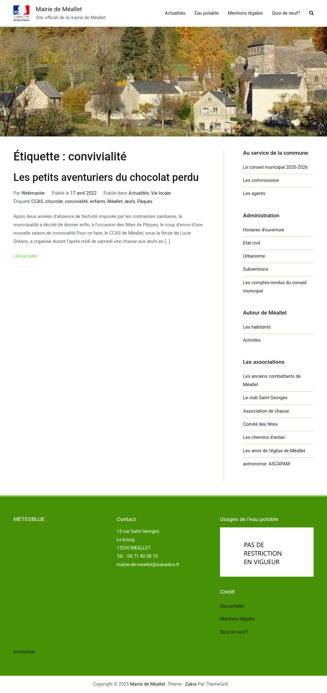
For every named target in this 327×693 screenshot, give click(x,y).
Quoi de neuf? (286, 13)
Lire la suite (25, 256)
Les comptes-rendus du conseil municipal (275, 287)
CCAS (37, 201)
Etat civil (251, 243)
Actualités (175, 13)
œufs (130, 201)
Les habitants (256, 327)
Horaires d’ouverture (263, 230)
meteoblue (24, 652)
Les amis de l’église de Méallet (274, 451)
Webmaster (33, 193)
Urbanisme (254, 256)
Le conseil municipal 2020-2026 (275, 167)
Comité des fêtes (260, 424)
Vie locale (161, 193)
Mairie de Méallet (59, 9)
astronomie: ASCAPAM (266, 464)
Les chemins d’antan (264, 437)
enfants (97, 201)
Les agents (254, 193)
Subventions (255, 269)
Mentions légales (245, 13)
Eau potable (206, 13)
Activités (252, 340)
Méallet (114, 201)
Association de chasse (266, 411)
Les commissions (261, 180)
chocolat (54, 201)
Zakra (191, 684)
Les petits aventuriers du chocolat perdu (106, 177)
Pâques (145, 201)
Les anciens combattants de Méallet (272, 380)
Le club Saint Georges (265, 398)
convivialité (76, 201)
